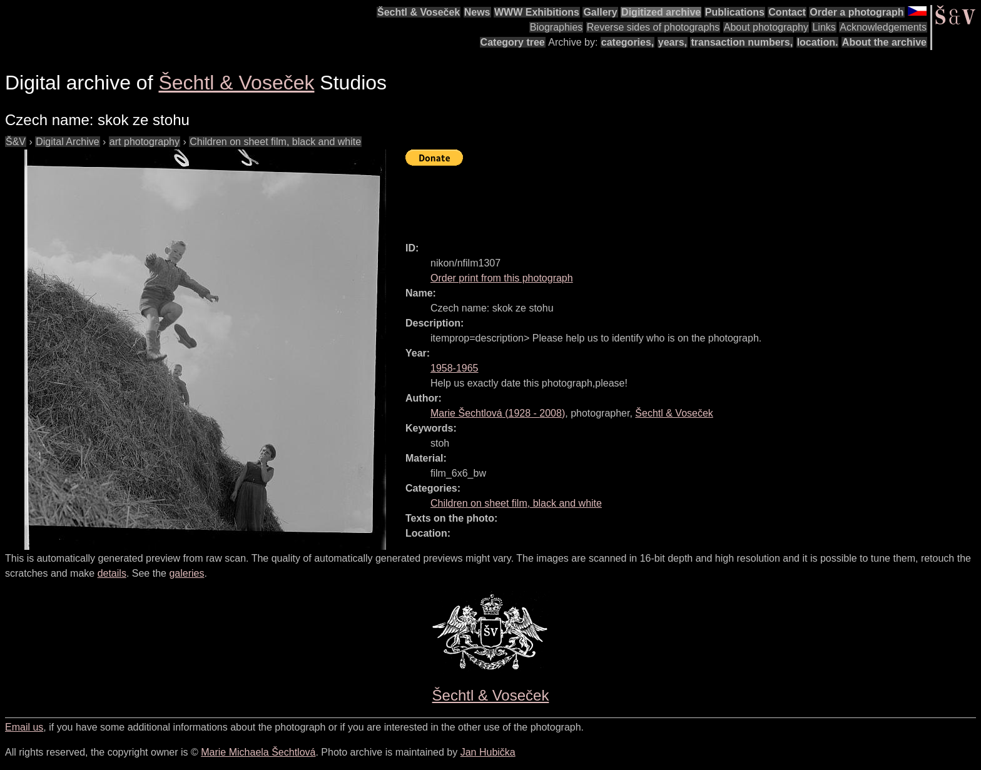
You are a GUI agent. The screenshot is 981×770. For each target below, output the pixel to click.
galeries (186, 573)
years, (672, 42)
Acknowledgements (883, 27)
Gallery (600, 12)
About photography (766, 27)
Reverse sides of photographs (653, 27)
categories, (627, 42)
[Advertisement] (633, 198)
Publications (735, 12)
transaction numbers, (742, 42)
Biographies (556, 27)
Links (823, 27)
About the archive (884, 42)
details (112, 573)
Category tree (512, 42)
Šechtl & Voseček (418, 12)
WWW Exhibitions (536, 12)
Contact (787, 12)
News (477, 12)
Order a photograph (856, 12)
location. (817, 42)
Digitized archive (661, 12)
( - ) (497, 413)
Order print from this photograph (501, 278)
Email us (24, 727)
